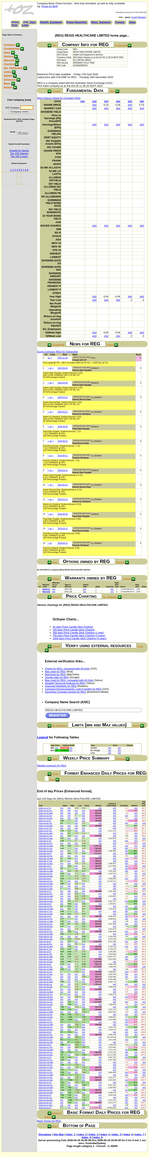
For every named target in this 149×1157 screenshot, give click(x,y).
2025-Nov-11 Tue (45, 1077)
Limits (7, 71)
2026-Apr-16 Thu (45, 811)
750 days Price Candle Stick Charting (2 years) (79, 635)
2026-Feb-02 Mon (46, 939)
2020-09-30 (63, 368)
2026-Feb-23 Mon (46, 901)
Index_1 (70, 1134)
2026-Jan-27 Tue (45, 949)
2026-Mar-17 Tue (45, 861)
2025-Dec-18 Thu (45, 1009)
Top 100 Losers (19, 156)
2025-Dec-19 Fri (45, 1007)
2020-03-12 (63, 397)
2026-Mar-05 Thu (45, 881)
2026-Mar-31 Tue (45, 836)
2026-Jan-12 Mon (46, 974)
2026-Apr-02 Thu (45, 831)
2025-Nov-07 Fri (45, 1082)
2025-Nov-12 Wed (46, 1075)
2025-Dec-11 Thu (45, 1022)
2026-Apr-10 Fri (45, 821)
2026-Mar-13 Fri (45, 866)
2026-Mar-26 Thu (45, 843)
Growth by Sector (19, 150)
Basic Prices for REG (49, 1120)
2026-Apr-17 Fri (45, 808)
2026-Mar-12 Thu (45, 868)
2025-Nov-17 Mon (46, 1067)
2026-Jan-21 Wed (46, 957)
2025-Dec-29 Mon (46, 997)
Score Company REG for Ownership (57, 351)
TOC (54, 45)
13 (44, 529)
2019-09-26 (63, 427)
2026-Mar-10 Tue (45, 874)
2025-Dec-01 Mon (46, 1042)
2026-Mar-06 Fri (45, 879)
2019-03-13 (63, 499)
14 (44, 543)
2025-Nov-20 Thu (45, 1060)
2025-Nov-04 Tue (45, 1090)
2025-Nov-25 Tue (45, 1052)
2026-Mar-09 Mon (46, 876)
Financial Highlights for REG (61, 686)
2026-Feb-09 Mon (46, 926)
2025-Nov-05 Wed (46, 1087)
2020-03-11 (63, 412)
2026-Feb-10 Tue (45, 924)
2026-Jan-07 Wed (46, 982)
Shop (132, 22)
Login (134, 17)
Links (25, 25)
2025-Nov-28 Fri (45, 1045)
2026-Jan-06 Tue (45, 984)
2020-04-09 (63, 383)
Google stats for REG (57, 677)
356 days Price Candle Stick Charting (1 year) (78, 632)
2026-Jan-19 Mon (46, 962)
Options (8, 56)
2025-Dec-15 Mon (46, 1017)
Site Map (58, 1134)
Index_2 (82, 1134)
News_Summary (101, 22)
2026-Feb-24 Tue (45, 899)
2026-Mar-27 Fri (45, 841)
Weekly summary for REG (51, 765)
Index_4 (105, 1134)
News (7, 52)
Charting (9, 64)
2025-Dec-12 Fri (45, 1020)
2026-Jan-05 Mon (46, 987)
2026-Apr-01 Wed (46, 833)
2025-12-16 (63, 358)
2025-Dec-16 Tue (45, 1014)
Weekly (8, 75)
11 (44, 499)
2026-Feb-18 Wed (46, 909)
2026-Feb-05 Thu (45, 931)
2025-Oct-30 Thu (45, 1098)
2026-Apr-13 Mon (45, 818)
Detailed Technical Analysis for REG (65, 683)
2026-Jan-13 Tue (45, 972)
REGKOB (46, 592)
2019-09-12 (63, 441)
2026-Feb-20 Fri (45, 904)
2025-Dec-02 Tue (45, 1040)
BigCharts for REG (55, 674)
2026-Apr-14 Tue (45, 816)
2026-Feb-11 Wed (46, 921)
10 (44, 485)
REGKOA (46, 589)
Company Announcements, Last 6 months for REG (73, 689)
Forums (120, 22)
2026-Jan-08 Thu (45, 979)
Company (9, 44)
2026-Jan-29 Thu (45, 944)
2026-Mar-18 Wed (46, 858)
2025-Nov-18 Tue (45, 1065)
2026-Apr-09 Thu (45, 823)
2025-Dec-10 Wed (46, 1025)
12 (44, 514)
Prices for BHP (49, 6)
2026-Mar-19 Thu (45, 856)
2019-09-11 (63, 456)
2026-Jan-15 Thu (45, 967)
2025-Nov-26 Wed (46, 1050)
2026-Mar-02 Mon (46, 889)
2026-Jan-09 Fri (45, 977)
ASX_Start (29, 22)
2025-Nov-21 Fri (45, 1057)
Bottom (8, 87)
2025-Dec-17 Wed (46, 1012)
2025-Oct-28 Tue (45, 1103)
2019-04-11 (63, 470)
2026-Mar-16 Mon (46, 863)
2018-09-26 (63, 514)
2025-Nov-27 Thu (45, 1047)
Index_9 (97, 1137)
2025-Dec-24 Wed (46, 999)
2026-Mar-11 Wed (46, 871)
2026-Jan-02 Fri (45, 989)
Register (141, 17)
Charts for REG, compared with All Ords (67, 668)
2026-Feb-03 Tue (45, 936)
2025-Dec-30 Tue (45, 994)
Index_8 (86, 1137)
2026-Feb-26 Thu (45, 894)
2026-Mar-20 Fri (45, 853)
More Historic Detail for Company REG (59, 98)
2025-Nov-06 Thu (45, 1085)
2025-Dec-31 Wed (46, 992)
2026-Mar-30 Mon (46, 838)
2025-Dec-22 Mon (46, 1004)
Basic (7, 83)
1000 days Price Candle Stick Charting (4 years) (80, 638)
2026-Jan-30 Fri (45, 941)
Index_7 (139, 1134)
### (83, 101)
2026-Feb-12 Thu (45, 919)
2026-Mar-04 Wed (46, 884)
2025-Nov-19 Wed (46, 1062)
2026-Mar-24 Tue (45, 848)
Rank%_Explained (51, 22)
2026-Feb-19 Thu (45, 906)
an (49, 358)
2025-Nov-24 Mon (46, 1055)
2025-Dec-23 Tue (45, 1002)
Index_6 (128, 1134)
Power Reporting (77, 22)
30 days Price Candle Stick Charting (73, 626)
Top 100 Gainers (19, 153)
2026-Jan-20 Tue (45, 959)
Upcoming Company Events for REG (65, 691)
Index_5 (116, 1134)
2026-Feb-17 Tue (45, 911)
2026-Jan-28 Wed (46, 947)
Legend (42, 737)
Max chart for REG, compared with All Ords (69, 680)
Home (15, 22)
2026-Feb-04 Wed (46, 934)
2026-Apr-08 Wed (46, 826)
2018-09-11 (63, 543)
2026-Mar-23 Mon (46, 851)
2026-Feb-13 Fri (45, 916)
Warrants (9, 60)
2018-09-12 (63, 529)
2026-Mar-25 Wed (46, 846)
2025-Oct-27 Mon (45, 1105)
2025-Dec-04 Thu (45, 1035)
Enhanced (10, 79)
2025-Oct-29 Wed (46, 1100)
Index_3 (93, 1134)
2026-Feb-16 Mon (46, 914)
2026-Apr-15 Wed (46, 813)
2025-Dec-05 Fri (45, 1032)
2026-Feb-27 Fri (45, 891)
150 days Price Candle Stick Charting (73, 629)
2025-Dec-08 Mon (46, 1030)
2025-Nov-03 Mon (46, 1092)
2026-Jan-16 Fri (45, 964)
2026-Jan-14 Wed (46, 969)
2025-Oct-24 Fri (45, 1108)
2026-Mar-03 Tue (45, 886)
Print (14, 25)
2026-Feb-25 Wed (46, 896)
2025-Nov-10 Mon (46, 1080)
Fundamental (11, 48)
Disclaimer (45, 1134)
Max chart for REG (55, 671)
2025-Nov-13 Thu (45, 1072)
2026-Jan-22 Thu (45, 954)
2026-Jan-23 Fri (45, 952)
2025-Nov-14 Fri (45, 1070)
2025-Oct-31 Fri (45, 1095)
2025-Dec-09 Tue (45, 1027)
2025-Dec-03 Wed (46, 1037)
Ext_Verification (13, 67)
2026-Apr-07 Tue (45, 828)
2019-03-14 (63, 485)
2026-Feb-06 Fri (45, 929)
